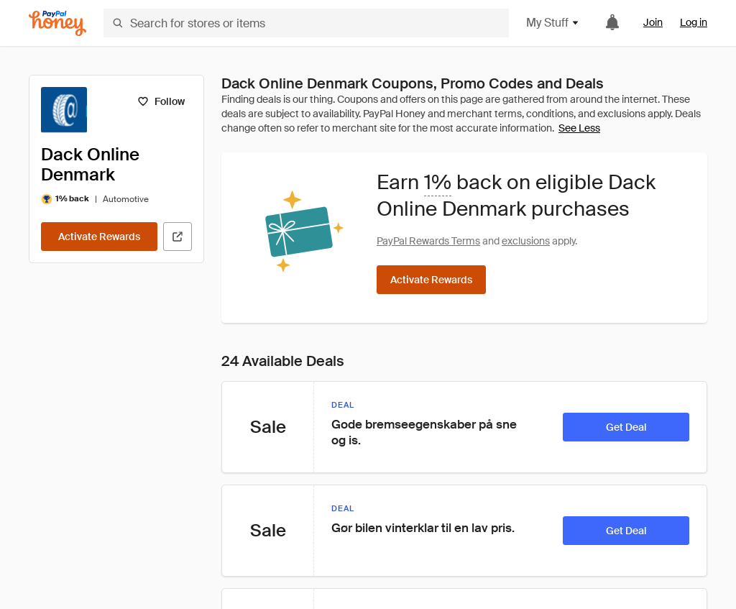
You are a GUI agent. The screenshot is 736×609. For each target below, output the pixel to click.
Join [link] (653, 22)
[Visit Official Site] (177, 236)
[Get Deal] (626, 427)
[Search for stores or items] (306, 23)
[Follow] (160, 101)
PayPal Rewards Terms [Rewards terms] (428, 240)
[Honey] (57, 23)
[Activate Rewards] (99, 236)
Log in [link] (693, 22)
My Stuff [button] (553, 22)
